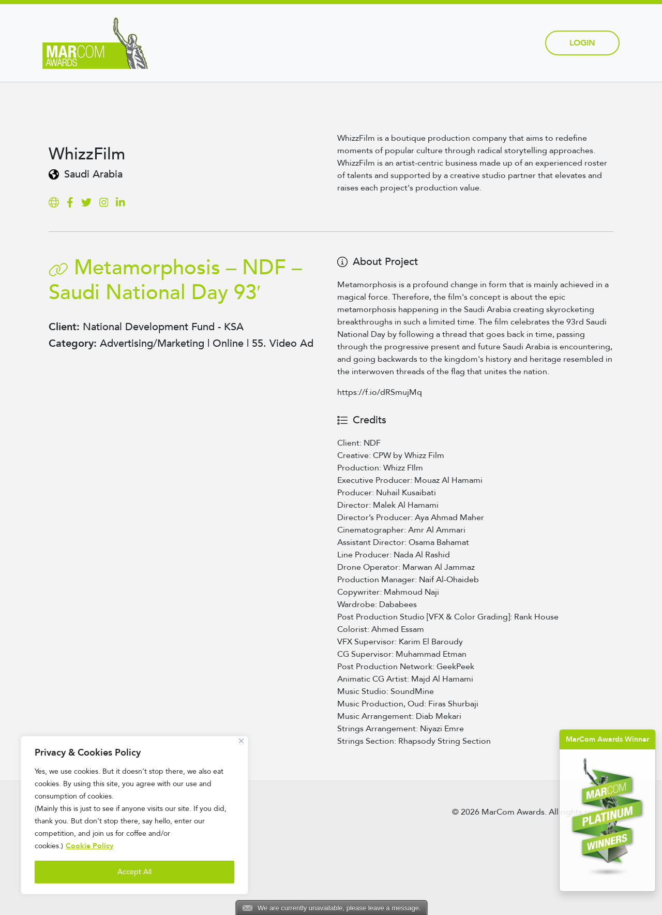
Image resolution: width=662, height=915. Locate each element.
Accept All (134, 872)
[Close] (241, 741)
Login (582, 43)
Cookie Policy (89, 846)
